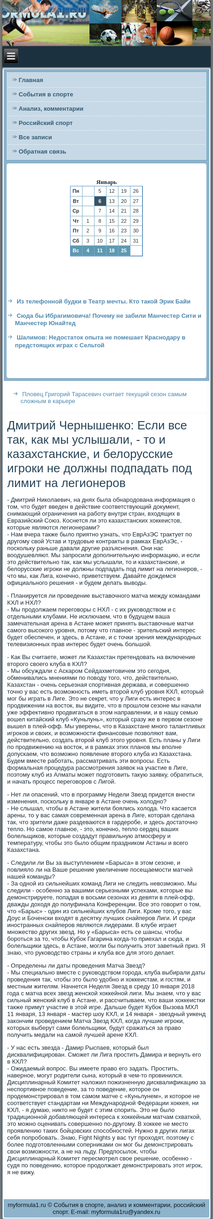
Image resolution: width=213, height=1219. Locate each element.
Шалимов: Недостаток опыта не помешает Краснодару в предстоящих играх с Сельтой (100, 341)
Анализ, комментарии (51, 108)
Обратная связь (42, 151)
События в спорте (46, 94)
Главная (31, 80)
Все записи (35, 137)
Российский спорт (46, 122)
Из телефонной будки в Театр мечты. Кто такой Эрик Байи (103, 301)
